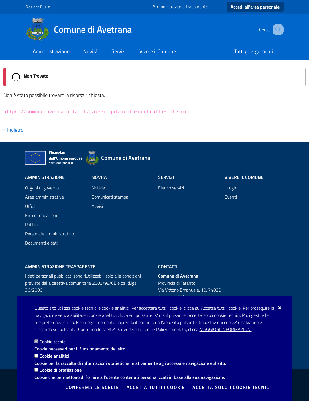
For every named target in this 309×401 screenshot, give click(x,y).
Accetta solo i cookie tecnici (231, 387)
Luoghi (231, 187)
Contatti (167, 266)
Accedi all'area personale (255, 6)
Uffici (30, 206)
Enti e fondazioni (41, 215)
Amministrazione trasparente (180, 6)
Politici (31, 224)
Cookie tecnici (53, 341)
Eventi (231, 196)
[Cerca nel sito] (277, 29)
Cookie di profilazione (61, 370)
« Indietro (13, 130)
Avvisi (97, 206)
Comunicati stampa (110, 196)
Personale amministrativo (49, 233)
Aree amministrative (44, 196)
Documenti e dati (41, 242)
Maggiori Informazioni (226, 329)
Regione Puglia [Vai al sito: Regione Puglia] (38, 7)
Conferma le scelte (92, 387)
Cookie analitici (54, 355)
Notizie (98, 187)
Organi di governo (42, 187)
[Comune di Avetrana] (82, 29)
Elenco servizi (171, 187)
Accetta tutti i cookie (156, 387)
